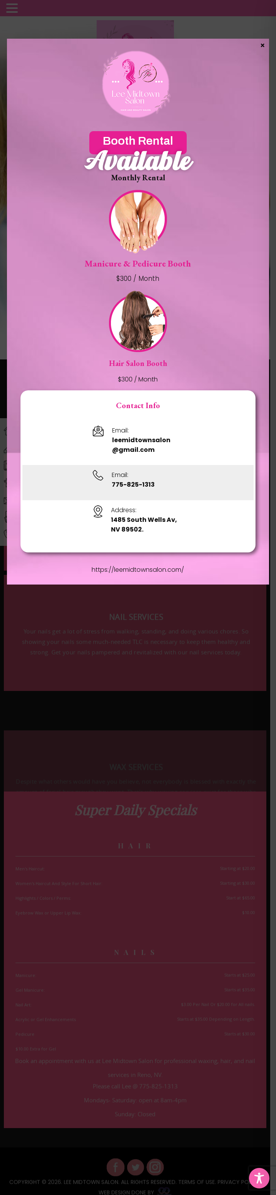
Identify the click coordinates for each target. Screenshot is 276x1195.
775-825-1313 (133, 484)
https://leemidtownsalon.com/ (138, 569)
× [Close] (263, 44)
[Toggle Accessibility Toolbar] (259, 1178)
